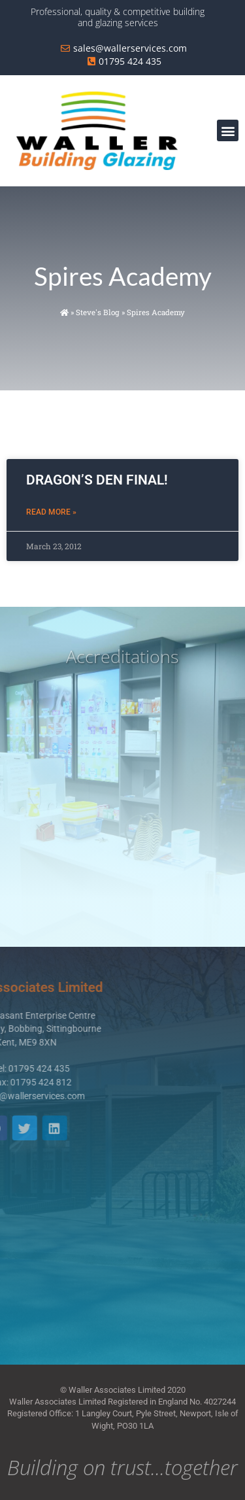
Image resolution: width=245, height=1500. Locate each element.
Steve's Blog (98, 312)
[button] (227, 130)
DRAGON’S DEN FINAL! (97, 480)
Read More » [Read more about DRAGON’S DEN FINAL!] (51, 512)
